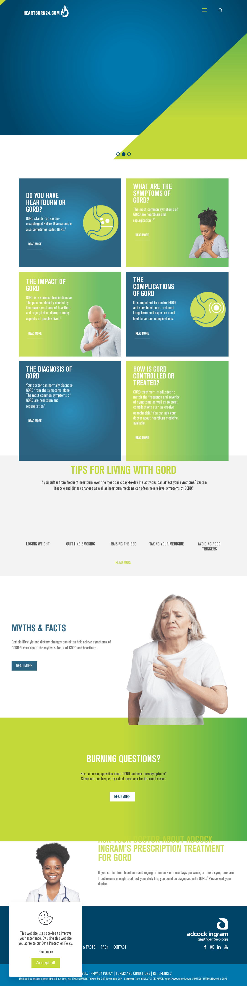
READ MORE (22, 103)
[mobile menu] (204, 10)
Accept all (45, 962)
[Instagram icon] (212, 947)
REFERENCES (162, 973)
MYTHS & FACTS (83, 947)
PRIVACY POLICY (102, 973)
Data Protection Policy (57, 943)
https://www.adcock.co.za (178, 979)
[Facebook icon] (205, 947)
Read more (46, 951)
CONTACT (120, 947)
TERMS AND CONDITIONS (133, 973)
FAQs (104, 947)
